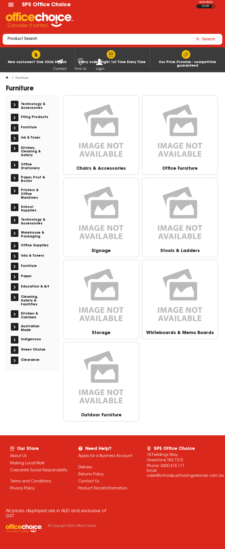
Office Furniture (180, 168)
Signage (101, 251)
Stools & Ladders (180, 251)
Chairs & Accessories (101, 168)
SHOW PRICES (206, 2)
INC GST (213, 6)
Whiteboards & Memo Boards (180, 333)
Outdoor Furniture (101, 415)
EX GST (205, 6)
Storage (101, 333)
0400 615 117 (172, 466)
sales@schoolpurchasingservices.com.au (185, 476)
